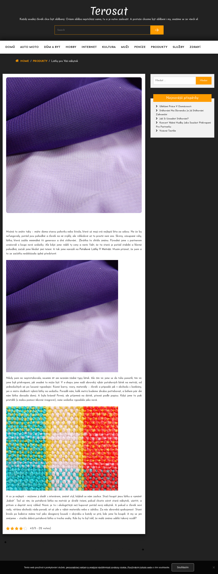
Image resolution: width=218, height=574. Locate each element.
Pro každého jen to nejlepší (26, 542)
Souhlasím (183, 567)
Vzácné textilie (167, 131)
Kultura (109, 47)
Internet (89, 47)
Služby (178, 47)
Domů (10, 47)
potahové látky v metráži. (95, 249)
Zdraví (195, 47)
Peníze (140, 47)
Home (24, 61)
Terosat (109, 11)
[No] (213, 567)
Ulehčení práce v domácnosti (175, 106)
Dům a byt (52, 47)
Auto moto (29, 47)
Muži (125, 47)
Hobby (71, 47)
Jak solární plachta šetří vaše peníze (116, 549)
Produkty (159, 47)
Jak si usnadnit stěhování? (174, 118)
